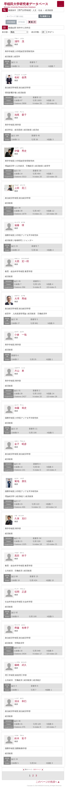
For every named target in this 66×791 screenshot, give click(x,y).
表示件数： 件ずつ (42, 32)
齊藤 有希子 (21, 627)
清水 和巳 (20, 701)
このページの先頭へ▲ (48, 781)
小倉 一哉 (20, 334)
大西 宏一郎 (21, 261)
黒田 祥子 (20, 555)
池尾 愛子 (20, 114)
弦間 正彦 (20, 591)
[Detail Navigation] (60, 4)
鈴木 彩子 (20, 738)
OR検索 (21, 22)
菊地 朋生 (20, 481)
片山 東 (19, 370)
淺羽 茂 (19, 41)
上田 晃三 (20, 188)
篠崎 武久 (20, 665)
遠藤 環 (19, 225)
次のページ (37, 769)
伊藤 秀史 (20, 151)
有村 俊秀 (20, 77)
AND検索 (11, 22)
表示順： (15, 32)
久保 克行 (20, 518)
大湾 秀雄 (20, 298)
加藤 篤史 (20, 408)
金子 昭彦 (20, 444)
